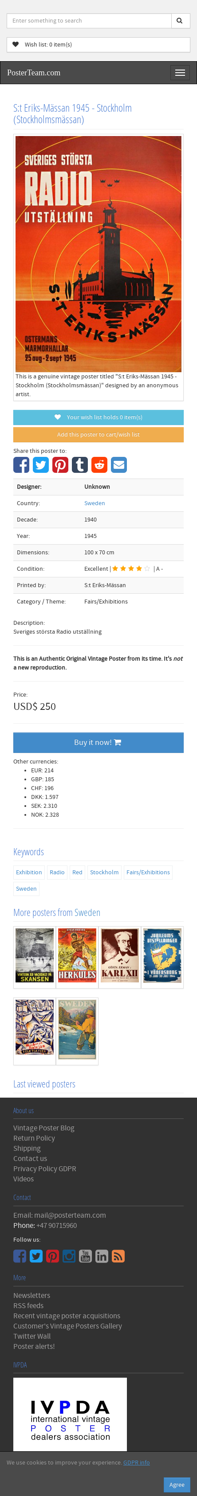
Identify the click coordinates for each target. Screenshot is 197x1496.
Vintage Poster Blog (44, 1128)
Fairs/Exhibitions (148, 873)
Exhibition (29, 873)
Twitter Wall (32, 1336)
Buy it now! (97, 742)
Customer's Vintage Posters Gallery (67, 1326)
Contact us (30, 1159)
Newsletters (31, 1296)
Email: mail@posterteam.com (59, 1215)
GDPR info (136, 1463)
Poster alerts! (34, 1347)
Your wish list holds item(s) (98, 417)
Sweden (94, 503)
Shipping (27, 1148)
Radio (57, 873)
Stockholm (104, 873)
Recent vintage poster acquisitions (66, 1316)
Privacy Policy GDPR (44, 1169)
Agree (177, 1485)
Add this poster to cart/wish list (98, 435)
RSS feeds (28, 1306)
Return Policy (34, 1138)
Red (77, 873)
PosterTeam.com (33, 72)
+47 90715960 (56, 1226)
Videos (23, 1179)
